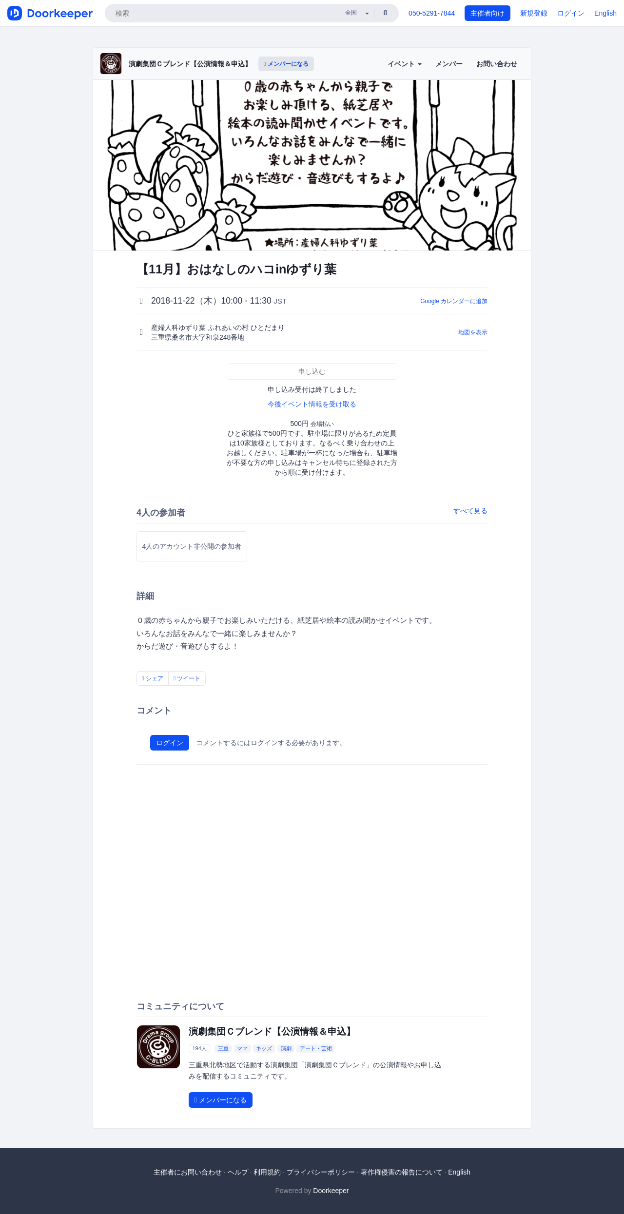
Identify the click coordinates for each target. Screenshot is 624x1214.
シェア (152, 678)
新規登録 (533, 13)
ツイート (187, 678)
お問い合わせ (496, 64)
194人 (199, 1048)
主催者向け (487, 13)
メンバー (449, 64)
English (605, 13)
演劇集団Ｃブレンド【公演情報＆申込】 (190, 64)
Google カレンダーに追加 (454, 301)
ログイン (571, 13)
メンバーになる (286, 63)
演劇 (286, 1048)
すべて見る (470, 511)
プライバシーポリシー (321, 1172)
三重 (223, 1048)
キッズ (264, 1048)
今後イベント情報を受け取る (312, 404)
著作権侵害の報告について (402, 1172)
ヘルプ (238, 1172)
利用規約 (267, 1172)
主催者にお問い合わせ (188, 1172)
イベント (405, 64)
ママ (242, 1048)
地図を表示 (473, 332)
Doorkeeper (331, 1191)
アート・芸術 (316, 1048)
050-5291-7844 (432, 13)
